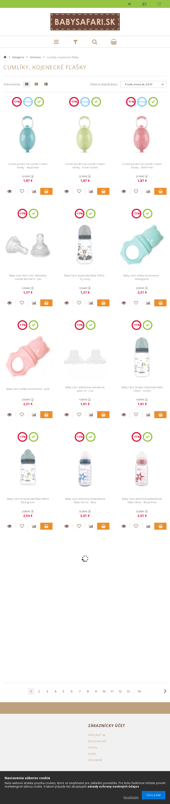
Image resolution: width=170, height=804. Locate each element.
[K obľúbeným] (22, 191)
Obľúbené (159, 4)
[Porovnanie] (34, 191)
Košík (92, 754)
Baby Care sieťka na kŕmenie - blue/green (142, 277)
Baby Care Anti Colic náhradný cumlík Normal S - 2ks (27, 277)
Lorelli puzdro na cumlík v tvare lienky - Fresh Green (85, 165)
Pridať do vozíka (46, 191)
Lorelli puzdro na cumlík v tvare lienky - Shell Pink (142, 165)
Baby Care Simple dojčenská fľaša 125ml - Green (142, 388)
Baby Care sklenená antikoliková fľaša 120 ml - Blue (85, 500)
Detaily (9, 191)
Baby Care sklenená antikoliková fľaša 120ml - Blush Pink (142, 500)
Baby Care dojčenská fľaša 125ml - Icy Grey (85, 277)
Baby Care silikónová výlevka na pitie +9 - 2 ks (85, 388)
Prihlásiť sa (129, 4)
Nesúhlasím (131, 797)
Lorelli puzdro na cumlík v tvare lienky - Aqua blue (28, 165)
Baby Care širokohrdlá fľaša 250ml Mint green (28, 500)
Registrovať (97, 741)
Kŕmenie (35, 57)
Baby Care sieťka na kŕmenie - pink (27, 389)
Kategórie (18, 57)
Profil (144, 4)
